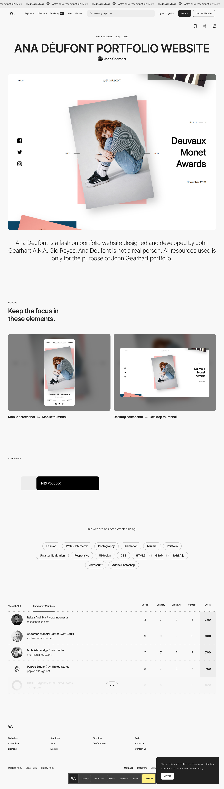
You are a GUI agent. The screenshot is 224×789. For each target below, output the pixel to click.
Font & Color (99, 778)
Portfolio (172, 546)
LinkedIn (155, 767)
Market (78, 13)
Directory (42, 13)
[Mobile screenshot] (59, 372)
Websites (12, 738)
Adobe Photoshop (123, 565)
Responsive (82, 555)
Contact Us (140, 748)
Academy (57, 13)
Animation (130, 546)
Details (112, 778)
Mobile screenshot (21, 417)
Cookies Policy (15, 767)
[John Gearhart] (112, 58)
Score (135, 778)
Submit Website (204, 13)
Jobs (69, 13)
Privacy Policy (47, 767)
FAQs (137, 738)
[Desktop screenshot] (165, 372)
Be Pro (184, 13)
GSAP (159, 555)
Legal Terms (31, 767)
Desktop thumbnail (163, 417)
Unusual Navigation (52, 555)
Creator (85, 778)
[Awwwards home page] (73, 778)
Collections (13, 743)
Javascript (95, 565)
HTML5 (141, 555)
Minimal (152, 546)
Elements (124, 778)
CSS (123, 555)
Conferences (99, 743)
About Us (139, 743)
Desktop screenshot (128, 417)
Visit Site (149, 778)
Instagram (142, 767)
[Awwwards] (12, 13)
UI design (105, 555)
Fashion (51, 546)
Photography (106, 546)
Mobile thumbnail (54, 417)
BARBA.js (178, 555)
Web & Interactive (77, 546)
